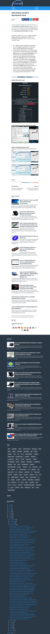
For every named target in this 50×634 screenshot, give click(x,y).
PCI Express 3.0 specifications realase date (20, 562)
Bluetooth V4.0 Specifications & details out (27, 243)
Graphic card (11, 446)
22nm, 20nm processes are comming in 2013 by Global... (23, 589)
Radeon (13, 469)
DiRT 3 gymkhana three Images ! (17, 552)
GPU (9, 459)
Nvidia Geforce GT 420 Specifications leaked (20, 596)
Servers (24, 469)
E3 (18, 472)
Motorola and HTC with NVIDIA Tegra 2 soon (20, 526)
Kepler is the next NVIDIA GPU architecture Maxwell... (22, 545)
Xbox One (33, 459)
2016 (10, 498)
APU (40, 457)
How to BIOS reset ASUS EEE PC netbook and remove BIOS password (28, 404)
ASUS (36, 464)
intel (22, 444)
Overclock (35, 457)
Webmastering (14, 467)
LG (8, 477)
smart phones (11, 480)
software (19, 441)
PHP (33, 477)
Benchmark (9, 194)
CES (30, 457)
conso (9, 475)
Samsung (32, 454)
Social (37, 477)
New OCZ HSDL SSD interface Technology (19, 516)
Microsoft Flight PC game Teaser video (19, 535)
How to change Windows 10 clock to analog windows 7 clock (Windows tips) (27, 262)
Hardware (14, 439)
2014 (10, 501)
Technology (11, 449)
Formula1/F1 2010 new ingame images (19, 602)
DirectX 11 (13, 472)
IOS (8, 469)
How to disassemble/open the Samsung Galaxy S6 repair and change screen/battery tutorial (28, 234)
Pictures (26, 464)
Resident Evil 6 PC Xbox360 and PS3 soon (19, 597)
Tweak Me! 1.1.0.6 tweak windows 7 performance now (22, 529)
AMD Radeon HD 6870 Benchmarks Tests (19, 609)
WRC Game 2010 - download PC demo (19, 524)
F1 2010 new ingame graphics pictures (19, 550)
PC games (36, 444)
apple (18, 454)
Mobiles (10, 444)
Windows (10, 454)
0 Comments (12, 19)
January (12, 622)
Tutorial (27, 446)
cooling (22, 467)
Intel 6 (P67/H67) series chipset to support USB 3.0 (22, 517)
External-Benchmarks (29, 475)
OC (17, 459)
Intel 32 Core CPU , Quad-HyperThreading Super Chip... (22, 560)
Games (19, 439)
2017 (10, 496)
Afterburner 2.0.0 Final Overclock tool (18, 599)
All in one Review (11, 457)
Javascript (38, 475)
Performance (25, 454)
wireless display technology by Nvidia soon (20, 534)
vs (38, 467)
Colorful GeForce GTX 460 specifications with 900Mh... (22, 604)
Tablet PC (25, 457)
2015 (10, 499)
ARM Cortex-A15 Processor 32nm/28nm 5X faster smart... (23, 575)
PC (31, 462)
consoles (33, 446)
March (11, 619)
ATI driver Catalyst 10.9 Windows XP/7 (18, 553)
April (11, 617)
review (17, 451)
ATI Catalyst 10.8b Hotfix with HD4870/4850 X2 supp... (22, 576)
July (11, 612)
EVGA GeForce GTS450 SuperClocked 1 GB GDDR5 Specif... (23, 591)
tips (38, 459)
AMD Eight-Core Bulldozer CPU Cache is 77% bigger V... (23, 537)
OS (16, 462)
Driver (13, 441)
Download (34, 439)
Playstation (11, 462)
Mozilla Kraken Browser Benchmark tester (20, 558)
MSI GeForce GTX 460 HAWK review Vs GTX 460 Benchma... (23, 601)
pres (22, 477)
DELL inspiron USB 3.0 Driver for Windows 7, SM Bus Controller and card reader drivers (28, 424)
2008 (10, 625)
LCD (8, 467)
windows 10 (27, 477)
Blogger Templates (31, 631)
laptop (22, 449)
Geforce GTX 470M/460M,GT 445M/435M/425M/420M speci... (24, 594)
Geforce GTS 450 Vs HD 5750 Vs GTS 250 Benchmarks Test (23, 592)
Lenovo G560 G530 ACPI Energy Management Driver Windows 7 (25, 302)
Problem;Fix (29, 451)
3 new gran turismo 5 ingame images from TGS (21, 557)
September (13, 514)
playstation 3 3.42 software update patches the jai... (22, 583)
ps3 (8, 472)
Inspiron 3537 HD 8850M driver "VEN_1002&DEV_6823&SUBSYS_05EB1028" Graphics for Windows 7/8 (27, 273)
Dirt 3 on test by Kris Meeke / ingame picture (20, 568)
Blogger (20, 475)
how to (17, 449)
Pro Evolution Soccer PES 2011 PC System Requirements (23, 563)
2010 (10, 508)
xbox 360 (10, 464)
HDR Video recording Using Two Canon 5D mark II (21, 573)
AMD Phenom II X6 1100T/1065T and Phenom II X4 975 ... (22, 540)
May (11, 615)
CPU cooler (36, 462)
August (12, 610)
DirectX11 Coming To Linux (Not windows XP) (20, 542)
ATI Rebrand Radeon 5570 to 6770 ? (18, 586)
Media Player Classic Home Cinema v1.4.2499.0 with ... (22, 579)
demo (20, 464)
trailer (35, 449)
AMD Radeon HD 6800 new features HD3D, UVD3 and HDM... (23, 521)
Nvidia (35, 441)
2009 (10, 623)
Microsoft (28, 449)
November (12, 511)
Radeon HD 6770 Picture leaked (17, 571)
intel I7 (14, 475)
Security (18, 469)
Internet (32, 472)
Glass (22, 472)
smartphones (29, 444)
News (14, 194)
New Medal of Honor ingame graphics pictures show (22, 555)
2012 (10, 504)
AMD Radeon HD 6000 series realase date (19, 519)
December (12, 509)
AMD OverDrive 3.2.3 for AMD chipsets (19, 527)
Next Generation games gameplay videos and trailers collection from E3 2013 (28, 284)
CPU (18, 444)
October (12, 513)
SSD (29, 459)
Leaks (12, 477)
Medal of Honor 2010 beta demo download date (21, 539)
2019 (10, 495)
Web (37, 472)
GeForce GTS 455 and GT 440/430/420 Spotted (21, 607)
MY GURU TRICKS (19, 446)
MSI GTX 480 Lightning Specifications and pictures (21, 570)
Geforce (31, 464)
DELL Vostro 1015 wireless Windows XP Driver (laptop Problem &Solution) (28, 224)
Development (33, 467)
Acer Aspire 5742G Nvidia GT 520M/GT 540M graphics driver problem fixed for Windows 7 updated (28, 374)
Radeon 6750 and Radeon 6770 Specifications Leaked (22, 530)
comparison (37, 451)
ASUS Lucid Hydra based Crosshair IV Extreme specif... (22, 548)
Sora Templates (22, 631)
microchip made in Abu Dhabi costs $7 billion (20, 547)
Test (17, 194)
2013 (10, 503)
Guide (26, 472)
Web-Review (30, 469)
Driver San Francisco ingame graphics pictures (21, 588)
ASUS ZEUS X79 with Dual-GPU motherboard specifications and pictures (27, 395)
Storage (15, 464)
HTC (40, 464)
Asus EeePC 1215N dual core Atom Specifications (21, 581)
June (11, 614)
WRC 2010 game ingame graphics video (19, 584)
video (40, 439)
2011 (10, 506)
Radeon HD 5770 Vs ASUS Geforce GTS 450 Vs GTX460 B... (23, 606)
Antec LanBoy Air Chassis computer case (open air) (22, 522)
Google (19, 457)
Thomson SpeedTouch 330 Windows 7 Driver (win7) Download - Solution (27, 343)
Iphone (13, 459)
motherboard (11, 451)
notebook (37, 469)
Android (23, 451)
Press (9, 441)
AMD (31, 441)
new (15, 454)
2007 (10, 627)
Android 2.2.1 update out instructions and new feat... (22, 532)
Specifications (26, 439)
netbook (21, 462)
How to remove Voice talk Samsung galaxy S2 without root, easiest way (28, 384)
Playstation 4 (23, 459)
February (12, 620)
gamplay (17, 477)
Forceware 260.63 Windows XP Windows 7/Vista (21, 566)
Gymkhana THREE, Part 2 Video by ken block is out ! (22, 565)
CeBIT (27, 467)
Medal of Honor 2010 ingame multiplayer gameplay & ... (23, 578)
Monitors (27, 462)
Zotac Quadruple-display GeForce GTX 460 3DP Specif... (23, 544)
